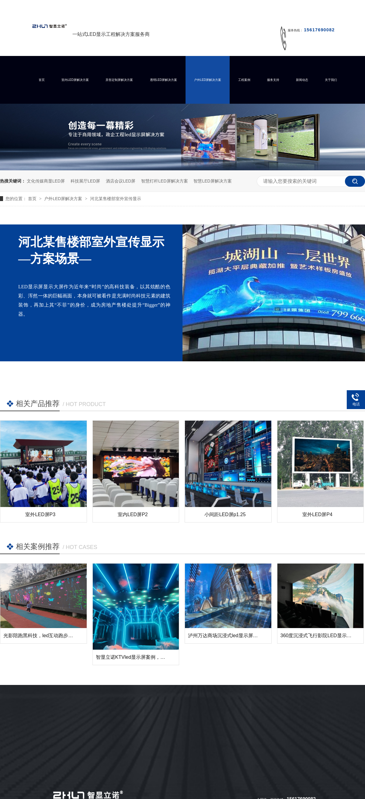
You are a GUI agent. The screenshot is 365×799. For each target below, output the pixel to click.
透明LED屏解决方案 (163, 80)
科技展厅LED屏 (85, 181)
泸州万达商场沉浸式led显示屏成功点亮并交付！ (240, 635)
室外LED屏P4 (317, 514)
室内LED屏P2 (133, 514)
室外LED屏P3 (40, 514)
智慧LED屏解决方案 (212, 181)
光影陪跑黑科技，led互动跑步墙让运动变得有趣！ (57, 635)
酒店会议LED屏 (120, 181)
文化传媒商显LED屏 (46, 181)
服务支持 (273, 80)
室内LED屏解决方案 (75, 80)
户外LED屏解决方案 (207, 80)
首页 (42, 80)
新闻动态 (302, 80)
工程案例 (244, 80)
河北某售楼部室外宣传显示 (115, 198)
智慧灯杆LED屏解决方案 (164, 181)
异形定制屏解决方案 (119, 80)
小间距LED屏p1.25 (224, 514)
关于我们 (331, 80)
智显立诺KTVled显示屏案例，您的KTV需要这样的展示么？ (160, 657)
